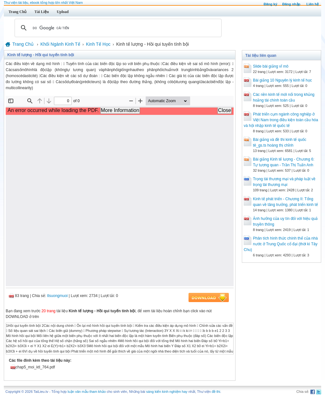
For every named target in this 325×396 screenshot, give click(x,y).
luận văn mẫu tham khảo (87, 391)
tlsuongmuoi (57, 296)
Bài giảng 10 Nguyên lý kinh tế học (282, 80)
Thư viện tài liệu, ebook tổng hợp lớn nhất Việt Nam (43, 2)
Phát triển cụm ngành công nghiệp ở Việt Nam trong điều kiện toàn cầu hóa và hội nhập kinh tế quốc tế (281, 120)
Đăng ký (270, 4)
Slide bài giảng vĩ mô (271, 66)
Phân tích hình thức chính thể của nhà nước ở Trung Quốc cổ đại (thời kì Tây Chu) (281, 244)
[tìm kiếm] (117, 28)
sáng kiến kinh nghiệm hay (167, 391)
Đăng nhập (291, 4)
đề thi (216, 391)
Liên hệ (313, 4)
